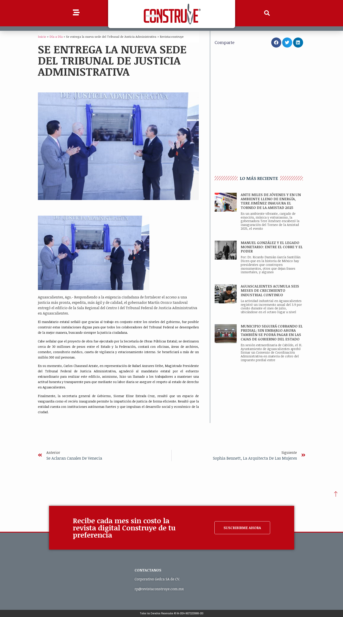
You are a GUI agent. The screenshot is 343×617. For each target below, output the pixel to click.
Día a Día (56, 36)
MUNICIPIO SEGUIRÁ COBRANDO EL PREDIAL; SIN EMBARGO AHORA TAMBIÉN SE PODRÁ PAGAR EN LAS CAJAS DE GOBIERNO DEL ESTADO (272, 333)
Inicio (42, 36)
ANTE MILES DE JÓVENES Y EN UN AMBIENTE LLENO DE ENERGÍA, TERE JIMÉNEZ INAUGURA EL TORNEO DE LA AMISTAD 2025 (271, 201)
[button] (266, 13)
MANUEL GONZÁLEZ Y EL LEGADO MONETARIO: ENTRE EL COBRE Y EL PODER (272, 247)
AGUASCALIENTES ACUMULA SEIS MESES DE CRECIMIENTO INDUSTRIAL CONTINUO (270, 290)
